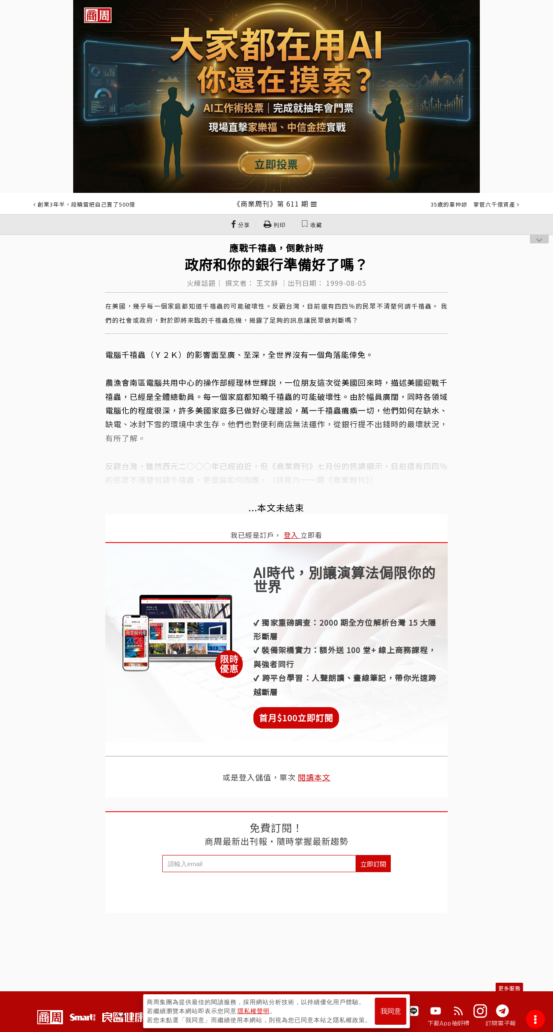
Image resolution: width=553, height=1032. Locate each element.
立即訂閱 (373, 863)
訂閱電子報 (500, 1023)
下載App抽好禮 (449, 1023)
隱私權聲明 (254, 1011)
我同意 (391, 1011)
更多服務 (509, 988)
